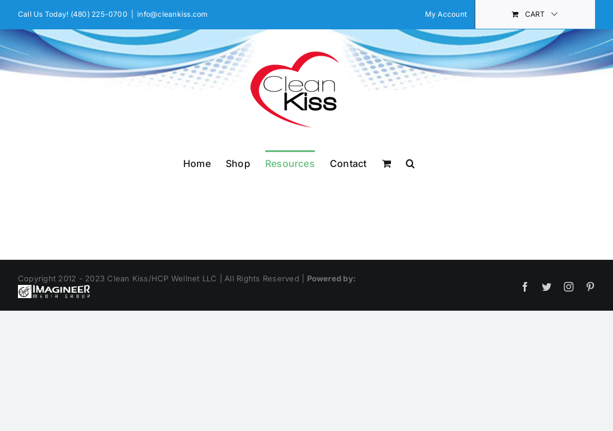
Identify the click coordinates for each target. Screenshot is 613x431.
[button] (410, 162)
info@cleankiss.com (172, 14)
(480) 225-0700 (99, 14)
